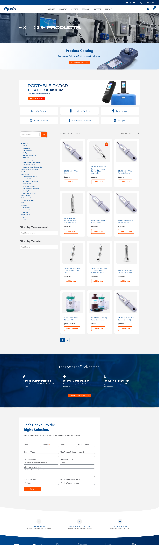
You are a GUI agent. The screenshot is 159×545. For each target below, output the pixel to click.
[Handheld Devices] (70, 110)
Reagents (122, 120)
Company (45, 444)
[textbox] (38, 233)
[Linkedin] (127, 3)
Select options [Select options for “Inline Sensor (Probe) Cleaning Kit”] (72, 328)
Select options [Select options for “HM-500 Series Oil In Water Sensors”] (126, 231)
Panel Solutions (41, 120)
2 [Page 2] (67, 340)
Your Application (30, 459)
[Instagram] (130, 3)
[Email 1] (137, 3)
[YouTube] (134, 3)
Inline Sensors (41, 111)
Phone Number (83, 444)
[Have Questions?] (120, 521)
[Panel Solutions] (31, 120)
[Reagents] (115, 120)
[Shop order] (129, 133)
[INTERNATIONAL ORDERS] (79, 521)
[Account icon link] (148, 9)
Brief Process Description (33, 467)
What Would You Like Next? (70, 479)
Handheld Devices (82, 111)
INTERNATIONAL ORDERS (79, 526)
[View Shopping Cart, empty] (153, 9)
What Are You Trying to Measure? (72, 452)
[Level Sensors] (113, 110)
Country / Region (30, 452)
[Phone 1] (141, 3)
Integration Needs (30, 479)
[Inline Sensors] (31, 110)
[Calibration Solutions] (69, 120)
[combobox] (39, 233)
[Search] (44, 134)
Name (26, 444)
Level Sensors (122, 111)
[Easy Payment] (39, 521)
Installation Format (67, 459)
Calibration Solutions (81, 120)
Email (62, 444)
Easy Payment (39, 526)
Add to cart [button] (71, 181)
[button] (56, 9)
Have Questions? (120, 526)
